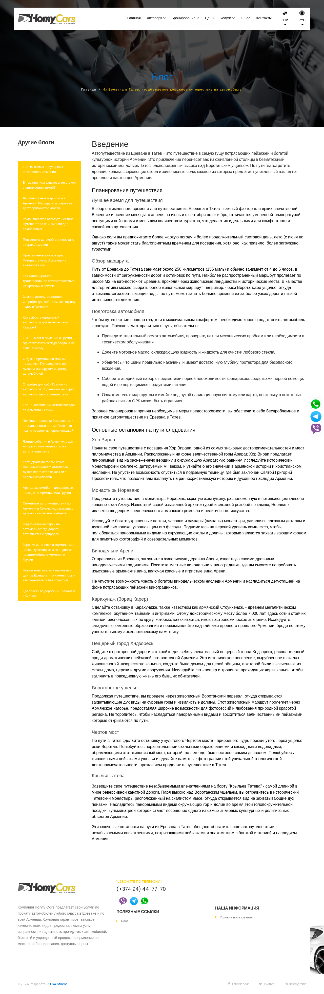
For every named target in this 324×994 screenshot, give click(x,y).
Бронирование (183, 18)
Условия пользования (236, 917)
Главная (134, 18)
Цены (209, 18)
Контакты (263, 18)
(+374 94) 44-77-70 (141, 889)
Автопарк (154, 18)
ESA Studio (58, 984)
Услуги (225, 18)
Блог (162, 77)
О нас (245, 18)
